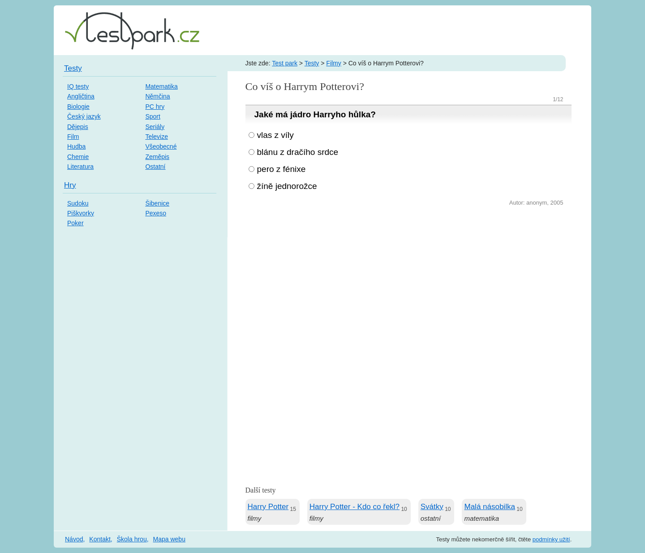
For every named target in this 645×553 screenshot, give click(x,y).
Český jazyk (84, 116)
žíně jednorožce (287, 186)
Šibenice (157, 203)
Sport (152, 116)
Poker (75, 223)
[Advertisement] (408, 275)
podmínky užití (551, 539)
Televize (156, 136)
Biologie (78, 106)
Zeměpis (157, 156)
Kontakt (99, 539)
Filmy (333, 63)
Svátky (432, 506)
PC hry (154, 106)
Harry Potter (268, 506)
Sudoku (77, 203)
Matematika (161, 86)
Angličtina (81, 96)
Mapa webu (169, 539)
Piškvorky (80, 213)
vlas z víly (275, 135)
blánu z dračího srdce (298, 152)
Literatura (80, 166)
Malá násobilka (489, 506)
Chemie (78, 156)
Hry (70, 185)
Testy (312, 63)
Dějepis (77, 126)
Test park (284, 63)
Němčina (157, 96)
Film (73, 136)
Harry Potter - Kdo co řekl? (355, 506)
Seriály (154, 126)
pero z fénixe (281, 169)
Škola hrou (132, 539)
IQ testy (78, 86)
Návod (74, 539)
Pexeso (155, 213)
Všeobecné (160, 146)
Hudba (76, 146)
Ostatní (155, 166)
